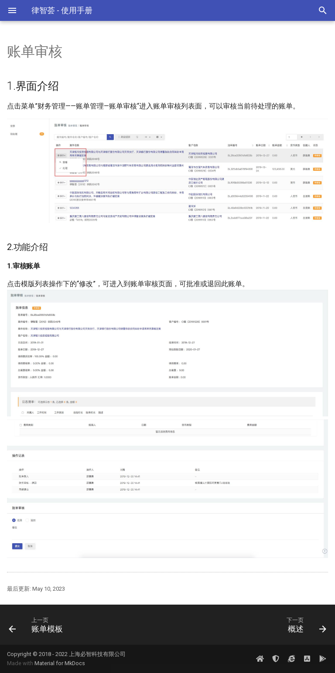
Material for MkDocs (59, 663)
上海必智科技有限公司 (97, 654)
